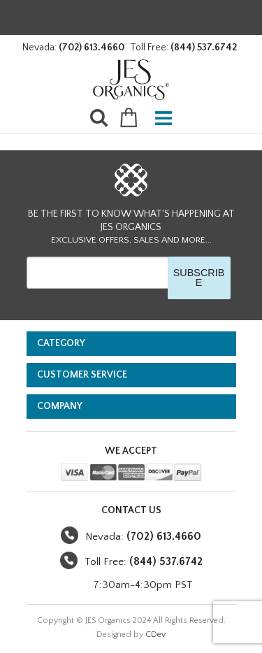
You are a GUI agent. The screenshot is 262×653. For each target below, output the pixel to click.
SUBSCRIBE (199, 277)
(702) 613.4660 (91, 47)
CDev (155, 634)
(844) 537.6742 (203, 47)
